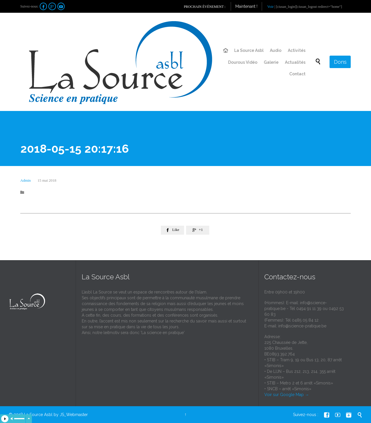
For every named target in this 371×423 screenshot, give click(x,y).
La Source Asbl (38, 414)
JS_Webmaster (74, 414)
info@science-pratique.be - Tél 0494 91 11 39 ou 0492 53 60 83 (304, 308)
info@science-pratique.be (302, 326)
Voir (270, 6)
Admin (25, 180)
